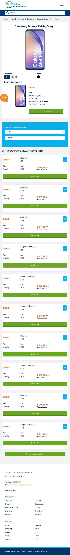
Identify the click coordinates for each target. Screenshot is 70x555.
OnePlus (8, 532)
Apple (7, 525)
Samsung (30, 19)
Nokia (37, 529)
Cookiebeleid (39, 504)
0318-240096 (16, 482)
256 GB (14, 77)
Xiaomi (7, 539)
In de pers (8, 514)
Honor (37, 532)
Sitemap (38, 514)
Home (5, 19)
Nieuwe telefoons (11, 507)
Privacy (37, 507)
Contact (38, 500)
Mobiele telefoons (17, 19)
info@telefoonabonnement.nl (20, 485)
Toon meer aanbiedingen (35, 454)
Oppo (37, 539)
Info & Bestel (46, 111)
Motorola (38, 525)
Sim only (8, 504)
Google (7, 536)
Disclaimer (38, 511)
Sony (37, 536)
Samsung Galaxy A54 (44, 19)
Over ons (8, 511)
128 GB (7, 77)
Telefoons (9, 500)
